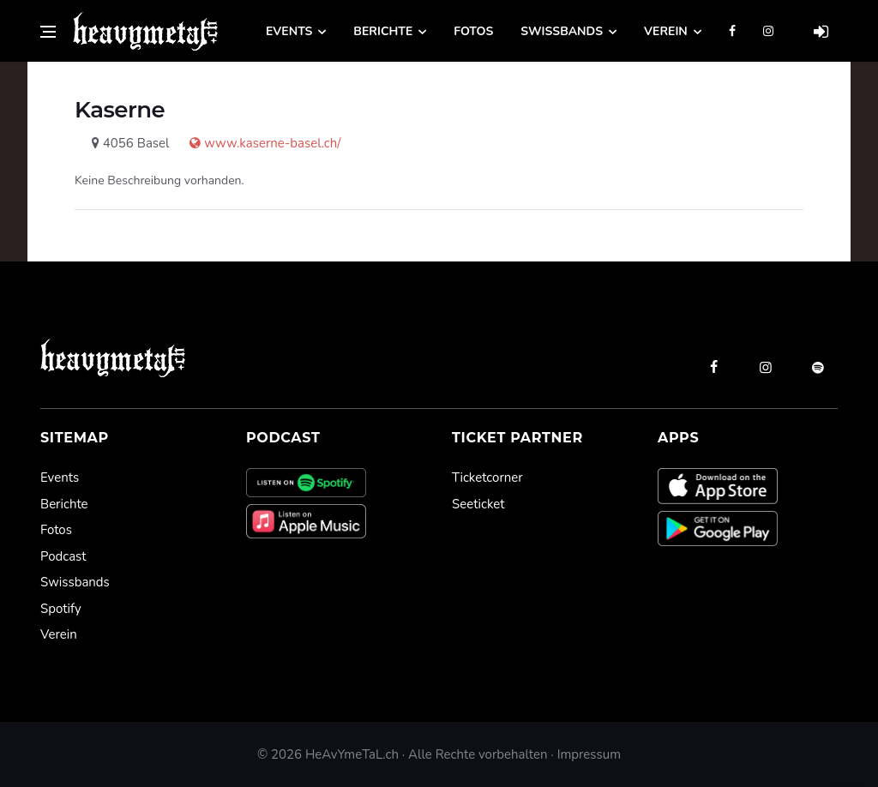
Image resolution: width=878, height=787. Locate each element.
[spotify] (818, 367)
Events (289, 31)
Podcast (63, 556)
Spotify (60, 608)
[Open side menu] (48, 31)
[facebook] (713, 367)
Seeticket (478, 504)
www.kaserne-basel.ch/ (256, 143)
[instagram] (765, 367)
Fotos (473, 31)
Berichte (382, 31)
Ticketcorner (487, 477)
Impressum (589, 754)
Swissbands (561, 31)
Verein (666, 31)
